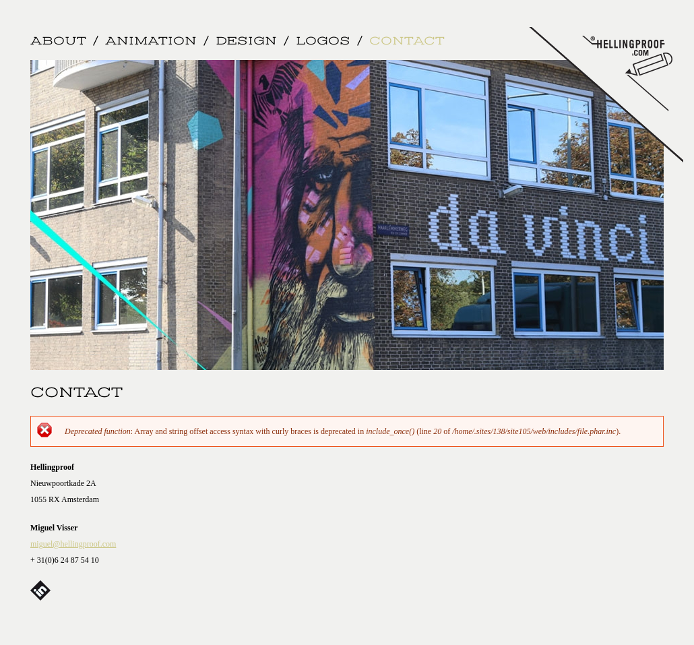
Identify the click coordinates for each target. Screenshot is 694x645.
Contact (407, 41)
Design (246, 41)
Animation (151, 41)
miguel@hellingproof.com (73, 544)
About (58, 41)
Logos (323, 41)
